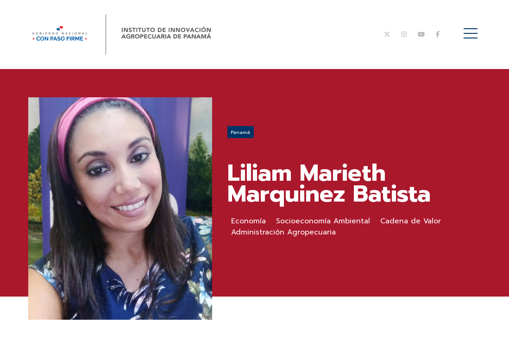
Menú (472, 28)
